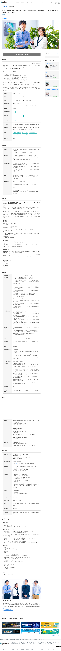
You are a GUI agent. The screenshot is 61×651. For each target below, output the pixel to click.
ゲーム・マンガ (40, 2)
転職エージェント (34, 641)
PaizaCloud (43, 646)
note (30, 646)
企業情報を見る (8, 600)
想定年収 (16, 105)
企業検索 (52, 641)
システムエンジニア (49, 63)
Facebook (19, 649)
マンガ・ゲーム (26, 643)
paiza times (24, 646)
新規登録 (59, 3)
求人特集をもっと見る (55, 627)
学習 (13, 643)
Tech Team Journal (15, 646)
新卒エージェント (44, 641)
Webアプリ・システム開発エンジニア (52, 90)
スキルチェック (18, 643)
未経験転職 (22, 641)
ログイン (56, 3)
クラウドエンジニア (49, 81)
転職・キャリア (15, 641)
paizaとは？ (51, 2)
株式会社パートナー (7, 18)
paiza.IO (35, 646)
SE (46, 72)
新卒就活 (27, 641)
